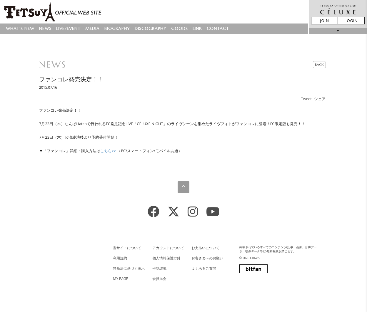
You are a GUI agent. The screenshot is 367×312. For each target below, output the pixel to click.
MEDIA (92, 28)
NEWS (45, 28)
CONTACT (218, 28)
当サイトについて (127, 247)
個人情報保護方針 (166, 258)
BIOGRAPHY (117, 28)
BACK (319, 64)
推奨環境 (159, 268)
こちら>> (108, 150)
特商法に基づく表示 (129, 268)
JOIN (324, 20)
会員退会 (159, 278)
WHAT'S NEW (20, 28)
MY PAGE (120, 278)
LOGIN (351, 20)
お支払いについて (205, 247)
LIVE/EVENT (68, 28)
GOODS (179, 28)
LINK (197, 28)
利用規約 (120, 258)
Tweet (306, 98)
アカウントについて (168, 247)
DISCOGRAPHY (150, 28)
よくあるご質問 (203, 268)
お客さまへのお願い (207, 258)
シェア (320, 98)
